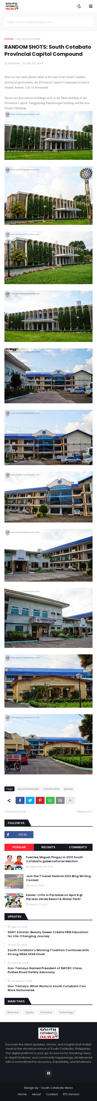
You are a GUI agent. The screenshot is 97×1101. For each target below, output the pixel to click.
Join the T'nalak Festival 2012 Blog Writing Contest (58, 878)
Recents (48, 847)
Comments (78, 847)
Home (8, 39)
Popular (19, 847)
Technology (66, 1012)
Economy (46, 1012)
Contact (52, 1094)
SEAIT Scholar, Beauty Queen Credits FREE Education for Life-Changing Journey (48, 934)
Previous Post (16, 812)
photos (68, 789)
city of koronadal (28, 39)
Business (13, 1012)
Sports (30, 1012)
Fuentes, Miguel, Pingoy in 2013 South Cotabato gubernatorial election (54, 859)
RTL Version (71, 1094)
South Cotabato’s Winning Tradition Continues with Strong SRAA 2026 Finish (48, 952)
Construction (51, 789)
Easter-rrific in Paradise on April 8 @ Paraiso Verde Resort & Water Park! (54, 897)
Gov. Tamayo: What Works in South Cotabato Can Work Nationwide (47, 988)
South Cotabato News (57, 1088)
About (36, 1094)
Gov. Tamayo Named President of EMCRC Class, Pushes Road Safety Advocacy (45, 970)
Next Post (83, 812)
